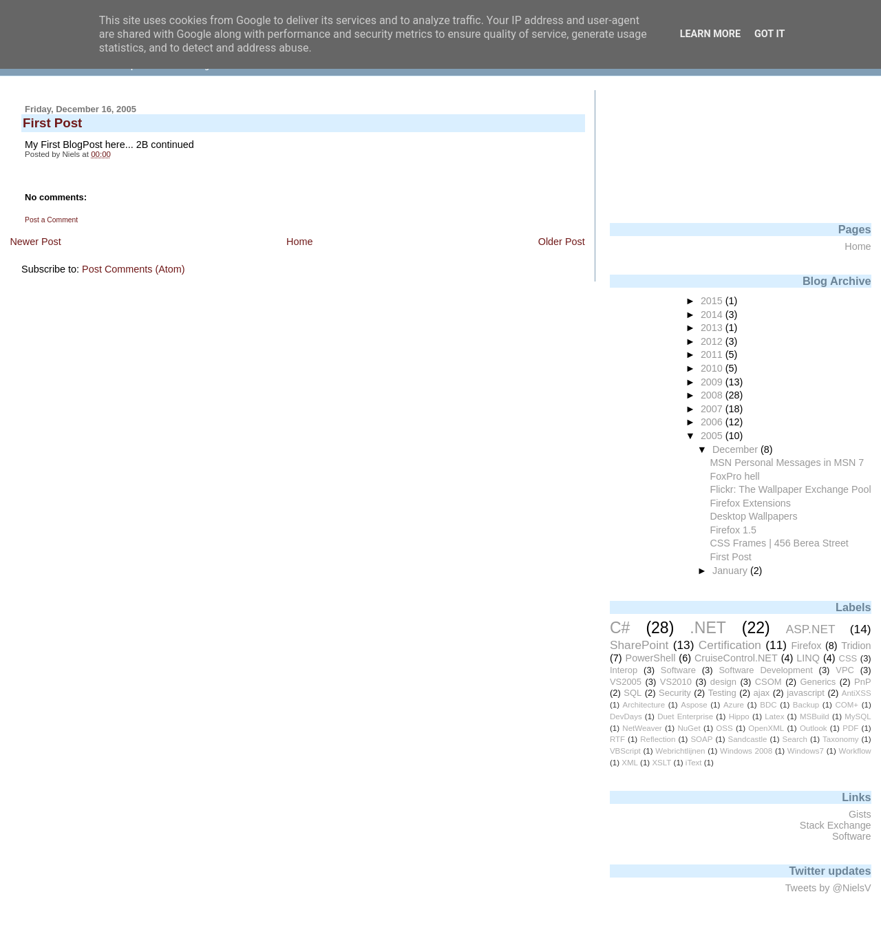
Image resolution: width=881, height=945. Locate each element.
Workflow (855, 751)
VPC (845, 670)
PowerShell (651, 657)
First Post (730, 556)
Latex (774, 716)
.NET (707, 628)
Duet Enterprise (685, 716)
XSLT (661, 762)
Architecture (644, 705)
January (731, 570)
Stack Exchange (835, 825)
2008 (713, 395)
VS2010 (676, 682)
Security (675, 693)
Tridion (856, 645)
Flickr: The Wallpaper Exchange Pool (790, 489)
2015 (713, 300)
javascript (806, 693)
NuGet (688, 728)
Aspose (694, 705)
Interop (623, 670)
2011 (713, 354)
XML (630, 762)
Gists (860, 814)
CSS (848, 658)
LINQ (808, 657)
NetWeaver (641, 728)
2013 (713, 327)
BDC (768, 705)
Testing (722, 693)
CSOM (768, 682)
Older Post (561, 241)
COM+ (846, 705)
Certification (730, 645)
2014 (713, 314)
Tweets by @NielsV (828, 887)
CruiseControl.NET (736, 657)
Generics (818, 682)
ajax (762, 693)
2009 (713, 381)
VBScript (625, 751)
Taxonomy (840, 739)
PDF (850, 728)
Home (299, 241)
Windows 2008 (746, 751)
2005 (713, 435)
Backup (806, 705)
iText (694, 762)
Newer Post (35, 241)
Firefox (806, 645)
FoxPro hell (734, 476)
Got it (769, 34)
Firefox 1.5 (733, 529)
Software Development (765, 670)
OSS (724, 728)
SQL (632, 693)
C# (620, 628)
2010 (713, 368)
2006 (713, 421)
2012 (713, 341)
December (736, 449)
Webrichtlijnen (680, 751)
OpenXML (766, 728)
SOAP (701, 739)
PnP (862, 682)
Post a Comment (51, 220)
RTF (617, 739)
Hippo (739, 716)
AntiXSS (856, 693)
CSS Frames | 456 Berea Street (779, 543)
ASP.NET (811, 629)
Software (678, 670)
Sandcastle (747, 739)
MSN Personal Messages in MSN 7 (787, 462)
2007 (713, 408)
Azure (733, 705)
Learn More (710, 34)
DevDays (626, 716)
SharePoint (639, 645)
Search (795, 739)
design (723, 682)
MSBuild (814, 716)
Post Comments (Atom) (133, 269)
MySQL (858, 716)
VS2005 (625, 682)
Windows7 (805, 751)
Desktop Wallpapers (753, 516)
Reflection (657, 739)
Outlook (813, 728)
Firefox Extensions (750, 503)
